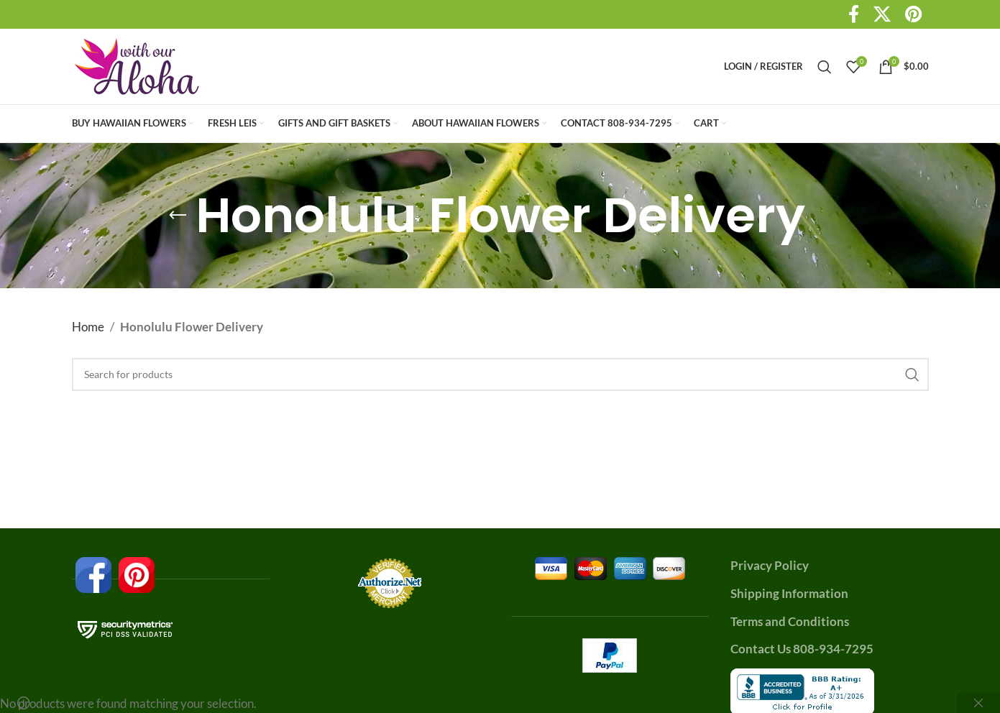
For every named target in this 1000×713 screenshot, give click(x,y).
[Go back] (178, 215)
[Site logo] (137, 65)
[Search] (824, 66)
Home (88, 326)
